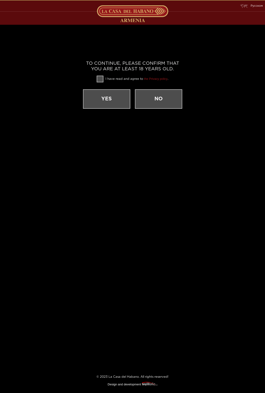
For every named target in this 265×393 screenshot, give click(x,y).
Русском (251, 6)
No (158, 99)
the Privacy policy (155, 78)
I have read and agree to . (132, 79)
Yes (106, 99)
